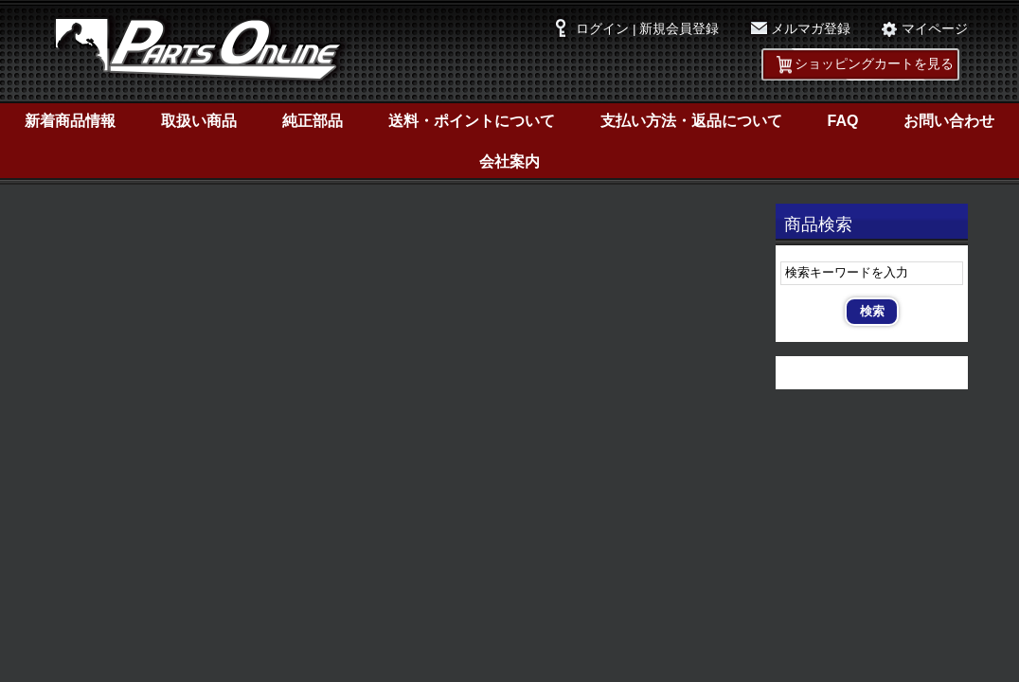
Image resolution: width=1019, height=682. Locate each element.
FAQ (843, 121)
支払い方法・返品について (691, 121)
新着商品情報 (70, 121)
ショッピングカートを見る (874, 64)
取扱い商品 (199, 121)
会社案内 (509, 161)
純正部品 (312, 121)
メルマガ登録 (810, 29)
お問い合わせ (948, 121)
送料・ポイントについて (471, 121)
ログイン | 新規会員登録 (647, 29)
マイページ (935, 29)
